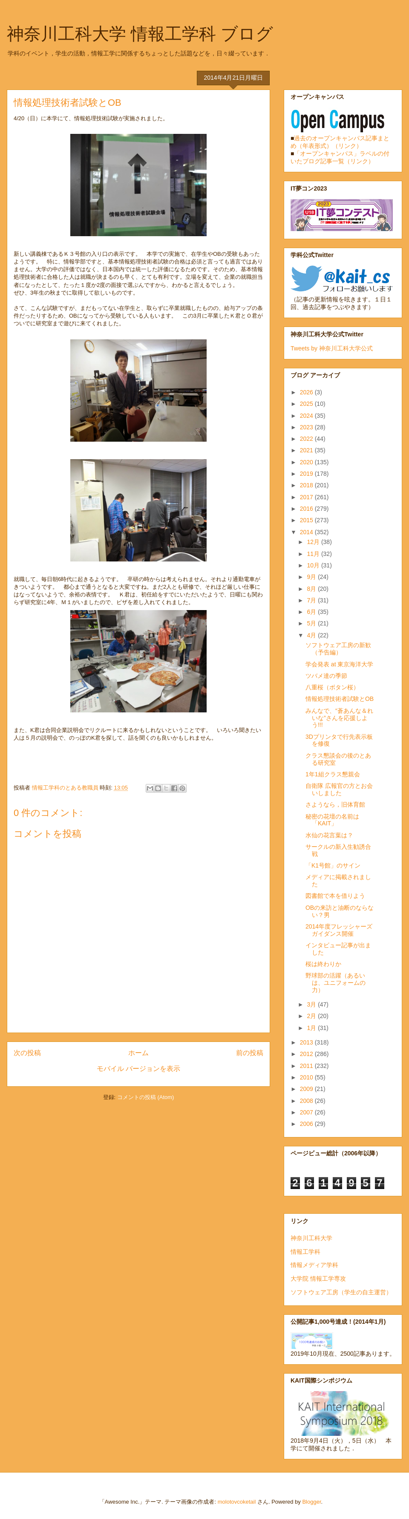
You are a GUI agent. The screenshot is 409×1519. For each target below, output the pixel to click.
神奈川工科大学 (311, 1238)
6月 (312, 611)
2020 (307, 462)
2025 (307, 403)
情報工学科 (305, 1251)
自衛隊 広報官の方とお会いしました (339, 789)
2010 (307, 1077)
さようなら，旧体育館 (335, 804)
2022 (307, 438)
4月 (312, 635)
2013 (307, 1042)
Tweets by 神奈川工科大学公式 (332, 348)
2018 (307, 485)
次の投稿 (27, 1052)
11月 (314, 553)
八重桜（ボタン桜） (332, 687)
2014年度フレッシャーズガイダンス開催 (338, 930)
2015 (307, 520)
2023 (307, 427)
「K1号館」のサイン (332, 865)
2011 (307, 1065)
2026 (307, 392)
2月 (312, 1016)
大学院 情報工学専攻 (318, 1278)
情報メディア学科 (314, 1264)
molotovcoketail (237, 1502)
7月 (312, 600)
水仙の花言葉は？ (329, 835)
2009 (307, 1088)
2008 (307, 1100)
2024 (307, 415)
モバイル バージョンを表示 (138, 1068)
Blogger (311, 1502)
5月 (312, 623)
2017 (307, 497)
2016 (307, 508)
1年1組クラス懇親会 (332, 774)
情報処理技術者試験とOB (339, 698)
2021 (307, 450)
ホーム (138, 1052)
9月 (312, 576)
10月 (314, 565)
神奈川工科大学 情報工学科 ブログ (140, 33)
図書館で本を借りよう (335, 895)
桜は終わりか (323, 964)
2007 (307, 1112)
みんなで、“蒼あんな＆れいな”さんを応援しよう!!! (339, 718)
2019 (307, 473)
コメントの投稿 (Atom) (145, 1097)
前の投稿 (249, 1052)
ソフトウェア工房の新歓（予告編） (338, 649)
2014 (307, 532)
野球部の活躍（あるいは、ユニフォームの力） (335, 982)
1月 (312, 1027)
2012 (307, 1053)
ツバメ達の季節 (326, 675)
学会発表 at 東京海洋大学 (339, 664)
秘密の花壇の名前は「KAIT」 (332, 820)
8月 (312, 588)
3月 (312, 1004)
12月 (314, 541)
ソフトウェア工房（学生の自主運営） (341, 1292)
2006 (307, 1123)
